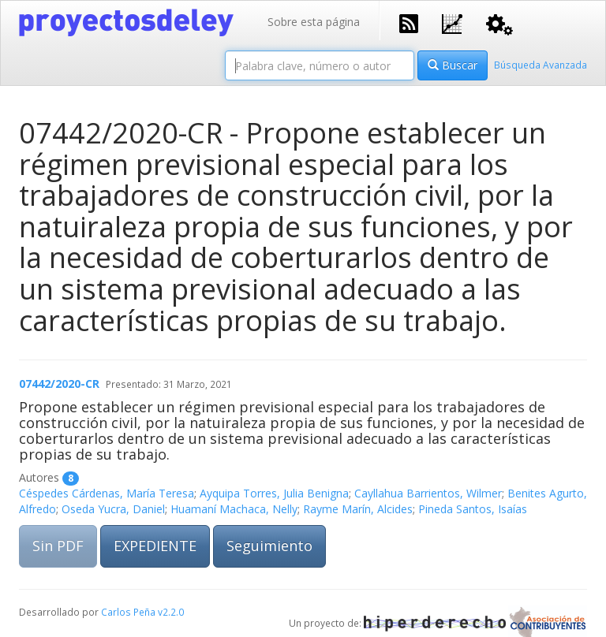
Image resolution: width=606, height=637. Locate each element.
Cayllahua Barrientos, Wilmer (428, 493)
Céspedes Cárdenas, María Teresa (106, 493)
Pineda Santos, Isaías (472, 508)
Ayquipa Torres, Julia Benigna (274, 493)
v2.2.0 (171, 611)
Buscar (452, 65)
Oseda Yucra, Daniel (113, 508)
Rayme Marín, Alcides (358, 508)
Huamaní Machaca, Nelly (233, 508)
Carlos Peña (128, 611)
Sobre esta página (313, 21)
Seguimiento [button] (269, 545)
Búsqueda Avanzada (540, 64)
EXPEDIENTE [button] (155, 545)
